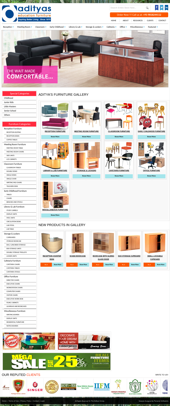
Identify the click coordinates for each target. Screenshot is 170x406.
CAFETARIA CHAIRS (13, 264)
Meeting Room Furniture (20, 152)
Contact (36, 401)
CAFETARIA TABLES (13, 268)
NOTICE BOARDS (12, 326)
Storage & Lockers (93, 27)
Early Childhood (57, 27)
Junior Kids (9, 102)
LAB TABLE (10, 229)
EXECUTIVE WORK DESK (15, 299)
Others (7, 115)
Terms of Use (14, 401)
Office (122, 27)
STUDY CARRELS (12, 210)
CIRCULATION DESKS (14, 221)
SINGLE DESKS (11, 175)
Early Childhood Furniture (20, 197)
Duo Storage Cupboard (129, 256)
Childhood (8, 98)
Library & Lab (74, 27)
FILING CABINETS (12, 303)
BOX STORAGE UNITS (14, 249)
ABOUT (126, 20)
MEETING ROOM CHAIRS (15, 152)
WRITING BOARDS (13, 315)
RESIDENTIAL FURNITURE (15, 322)
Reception (7, 27)
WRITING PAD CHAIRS (14, 182)
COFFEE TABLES (12, 140)
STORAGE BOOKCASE (14, 241)
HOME (113, 20)
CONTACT (162, 20)
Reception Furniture (20, 134)
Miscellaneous (136, 27)
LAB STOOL (10, 225)
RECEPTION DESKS (13, 136)
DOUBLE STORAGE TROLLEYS (17, 252)
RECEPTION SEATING (14, 132)
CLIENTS (150, 20)
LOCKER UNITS (12, 256)
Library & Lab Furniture (20, 218)
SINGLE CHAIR (11, 179)
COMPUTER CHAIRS (13, 291)
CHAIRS (9, 198)
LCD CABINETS (11, 159)
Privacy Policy (25, 401)
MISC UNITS (11, 218)
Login (42, 401)
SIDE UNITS (10, 155)
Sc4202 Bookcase (78, 256)
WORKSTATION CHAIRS (15, 288)
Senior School (10, 110)
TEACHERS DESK (12, 186)
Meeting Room (23, 27)
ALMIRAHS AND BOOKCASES (16, 306)
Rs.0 (46, 265)
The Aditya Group (97, 401)
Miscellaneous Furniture (20, 319)
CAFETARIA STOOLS (13, 272)
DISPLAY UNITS (12, 214)
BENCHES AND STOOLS (15, 202)
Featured (152, 27)
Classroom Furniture (20, 175)
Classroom (40, 27)
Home (4, 401)
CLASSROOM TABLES (14, 167)
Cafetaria (111, 27)
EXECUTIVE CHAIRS (13, 284)
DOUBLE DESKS (12, 171)
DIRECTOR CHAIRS (13, 280)
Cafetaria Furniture (20, 266)
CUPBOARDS (11, 237)
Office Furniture (20, 292)
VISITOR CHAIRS (12, 295)
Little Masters (10, 106)
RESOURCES (138, 20)
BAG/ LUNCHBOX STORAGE (16, 245)
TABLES (9, 194)
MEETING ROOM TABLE (15, 148)
